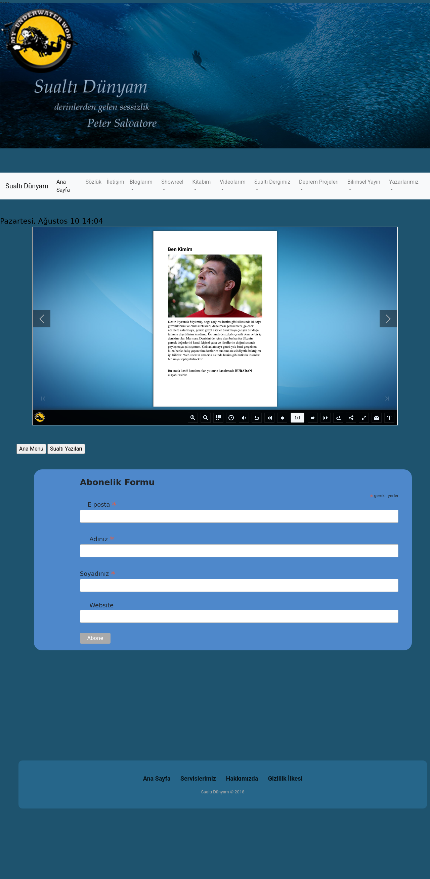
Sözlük (93, 182)
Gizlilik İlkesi (285, 778)
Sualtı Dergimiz (272, 182)
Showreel (172, 182)
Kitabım (201, 182)
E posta (98, 504)
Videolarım (233, 182)
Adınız (97, 539)
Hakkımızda (242, 778)
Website (97, 605)
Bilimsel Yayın (363, 182)
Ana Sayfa (69, 186)
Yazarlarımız (404, 182)
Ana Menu (31, 449)
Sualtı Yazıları (66, 449)
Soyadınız (98, 573)
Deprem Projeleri (319, 182)
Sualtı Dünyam (26, 186)
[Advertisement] (201, 697)
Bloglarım (141, 182)
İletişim (115, 182)
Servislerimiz (198, 778)
